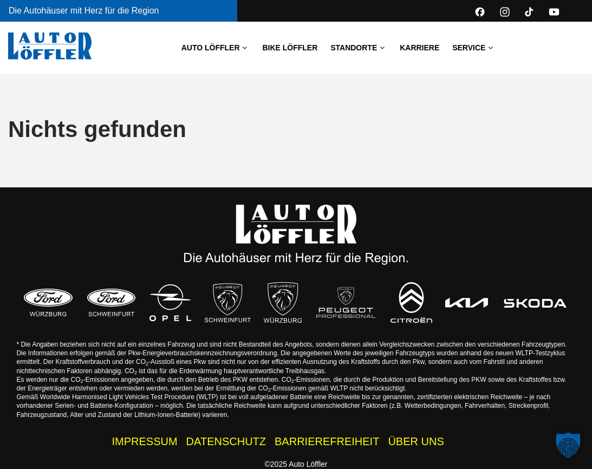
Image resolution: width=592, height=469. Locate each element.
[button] (568, 445)
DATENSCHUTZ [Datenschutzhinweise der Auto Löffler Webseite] (226, 441)
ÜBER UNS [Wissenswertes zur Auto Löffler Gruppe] (416, 441)
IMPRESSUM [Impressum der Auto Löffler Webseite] (144, 441)
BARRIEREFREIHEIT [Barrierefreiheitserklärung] (327, 441)
